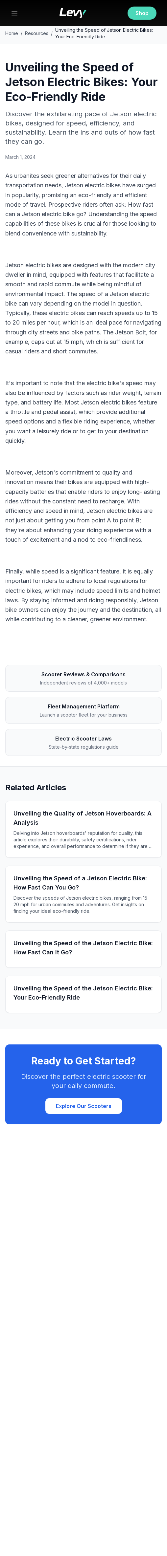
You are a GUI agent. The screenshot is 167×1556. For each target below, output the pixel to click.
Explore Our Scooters (83, 1106)
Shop (142, 13)
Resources (36, 33)
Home (11, 33)
